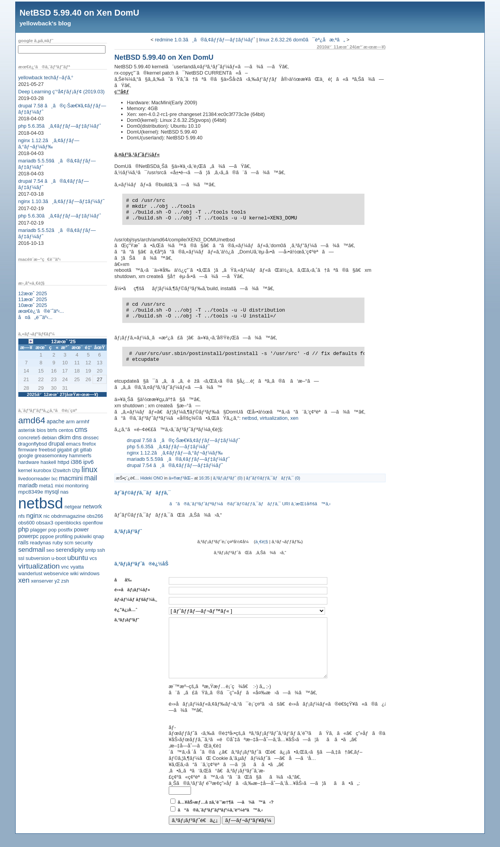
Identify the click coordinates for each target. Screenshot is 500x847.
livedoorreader (34, 478)
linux (90, 469)
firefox (89, 444)
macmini (71, 477)
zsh (65, 581)
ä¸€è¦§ (261, 541)
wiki (74, 573)
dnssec (91, 437)
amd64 (31, 420)
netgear (72, 507)
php (23, 529)
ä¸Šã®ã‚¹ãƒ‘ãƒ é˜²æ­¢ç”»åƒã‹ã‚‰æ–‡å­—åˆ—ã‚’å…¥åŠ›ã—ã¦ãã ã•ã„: (264, 795)
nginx (34, 515)
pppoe (47, 536)
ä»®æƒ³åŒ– (181, 478)
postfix (65, 530)
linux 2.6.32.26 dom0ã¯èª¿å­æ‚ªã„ (302, 40)
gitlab (86, 450)
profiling (64, 536)
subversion (38, 558)
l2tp (76, 470)
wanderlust (30, 573)
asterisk (26, 430)
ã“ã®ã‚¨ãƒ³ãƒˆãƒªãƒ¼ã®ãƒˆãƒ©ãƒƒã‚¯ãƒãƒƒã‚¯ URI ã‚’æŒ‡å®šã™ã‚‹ (250, 503)
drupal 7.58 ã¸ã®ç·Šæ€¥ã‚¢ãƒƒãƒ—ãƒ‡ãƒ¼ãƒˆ (183, 440)
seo (50, 550)
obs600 (26, 523)
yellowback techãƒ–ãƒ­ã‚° (45, 77)
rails (23, 542)
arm (70, 421)
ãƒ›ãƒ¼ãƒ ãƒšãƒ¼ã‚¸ (135, 599)
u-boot (59, 558)
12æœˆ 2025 (32, 293)
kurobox (43, 470)
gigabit (64, 450)
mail (90, 478)
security (84, 543)
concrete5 (29, 437)
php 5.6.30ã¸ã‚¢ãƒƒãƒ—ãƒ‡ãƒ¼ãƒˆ (59, 216)
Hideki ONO (151, 478)
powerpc (28, 536)
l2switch (62, 470)
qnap (98, 536)
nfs (21, 516)
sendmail (31, 549)
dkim (64, 437)
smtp (90, 550)
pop (52, 530)
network (92, 506)
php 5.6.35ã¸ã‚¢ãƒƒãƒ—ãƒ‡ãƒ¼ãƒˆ (59, 126)
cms (81, 429)
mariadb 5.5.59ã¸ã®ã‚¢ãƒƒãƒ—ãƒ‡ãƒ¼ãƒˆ (178, 459)
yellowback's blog (45, 23)
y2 (57, 581)
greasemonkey (51, 455)
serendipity (70, 550)
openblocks (68, 523)
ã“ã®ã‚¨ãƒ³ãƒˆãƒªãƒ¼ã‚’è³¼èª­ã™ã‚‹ (220, 821)
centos (66, 430)
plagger (38, 530)
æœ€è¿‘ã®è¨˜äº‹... (41, 311)
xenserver (42, 581)
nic (46, 516)
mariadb (28, 485)
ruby (57, 543)
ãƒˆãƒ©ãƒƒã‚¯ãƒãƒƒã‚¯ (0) (273, 478)
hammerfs (80, 455)
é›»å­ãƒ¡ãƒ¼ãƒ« (132, 589)
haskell (48, 462)
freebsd (47, 450)
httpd (63, 462)
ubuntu (77, 558)
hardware (28, 462)
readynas (40, 543)
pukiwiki (83, 536)
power (81, 529)
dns (77, 437)
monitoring (77, 486)
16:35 (204, 478)
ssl (21, 558)
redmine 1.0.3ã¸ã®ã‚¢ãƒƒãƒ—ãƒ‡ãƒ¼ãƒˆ (205, 40)
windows (90, 573)
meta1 (46, 486)
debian (49, 437)
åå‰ (125, 580)
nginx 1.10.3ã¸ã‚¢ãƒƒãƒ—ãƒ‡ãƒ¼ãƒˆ (61, 201)
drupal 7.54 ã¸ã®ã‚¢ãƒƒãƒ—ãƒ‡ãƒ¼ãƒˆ (175, 465)
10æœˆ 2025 (32, 305)
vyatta (77, 567)
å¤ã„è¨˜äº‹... (35, 317)
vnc (65, 567)
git (76, 450)
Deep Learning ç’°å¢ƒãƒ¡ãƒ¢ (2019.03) (61, 92)
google (25, 455)
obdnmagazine (68, 516)
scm (68, 543)
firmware (27, 450)
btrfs (52, 430)
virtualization (39, 566)
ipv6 (88, 462)
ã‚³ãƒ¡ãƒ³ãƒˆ (126, 619)
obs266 (95, 516)
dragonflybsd (32, 444)
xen (23, 580)
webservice (56, 573)
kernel (25, 470)
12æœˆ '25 (63, 341)
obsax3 (44, 523)
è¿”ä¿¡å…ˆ (125, 609)
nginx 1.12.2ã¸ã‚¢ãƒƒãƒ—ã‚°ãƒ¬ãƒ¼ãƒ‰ (48, 143)
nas (64, 492)
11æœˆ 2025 (32, 299)
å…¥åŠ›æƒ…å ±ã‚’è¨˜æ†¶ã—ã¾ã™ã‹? (225, 813)
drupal (56, 443)
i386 (76, 461)
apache (55, 421)
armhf (82, 421)
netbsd (40, 503)
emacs (73, 444)
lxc (55, 478)
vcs (93, 558)
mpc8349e (30, 492)
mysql (52, 492)
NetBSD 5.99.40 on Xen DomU (79, 13)
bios (41, 430)
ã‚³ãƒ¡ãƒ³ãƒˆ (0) (228, 478)
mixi (59, 486)
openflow (93, 523)
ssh (101, 550)
